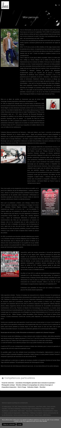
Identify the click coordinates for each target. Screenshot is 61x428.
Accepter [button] (19, 424)
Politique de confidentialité (9, 424)
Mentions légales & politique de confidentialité (15, 403)
